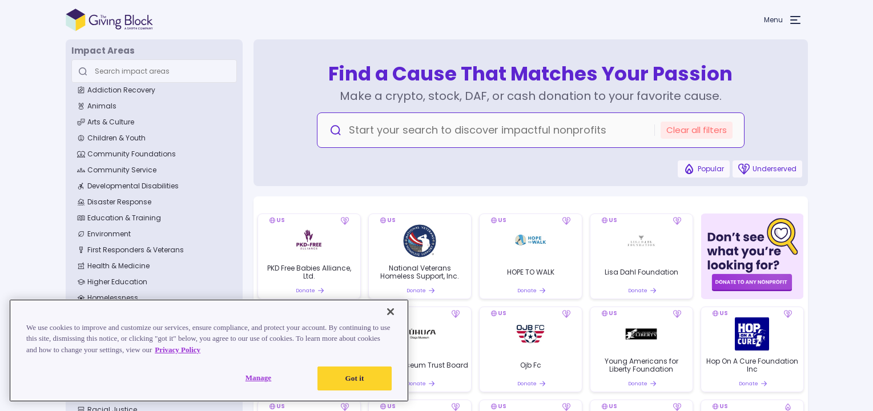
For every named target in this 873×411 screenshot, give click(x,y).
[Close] (390, 311)
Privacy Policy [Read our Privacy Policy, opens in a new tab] (177, 349)
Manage (259, 377)
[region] (209, 350)
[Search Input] (152, 71)
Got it (354, 378)
